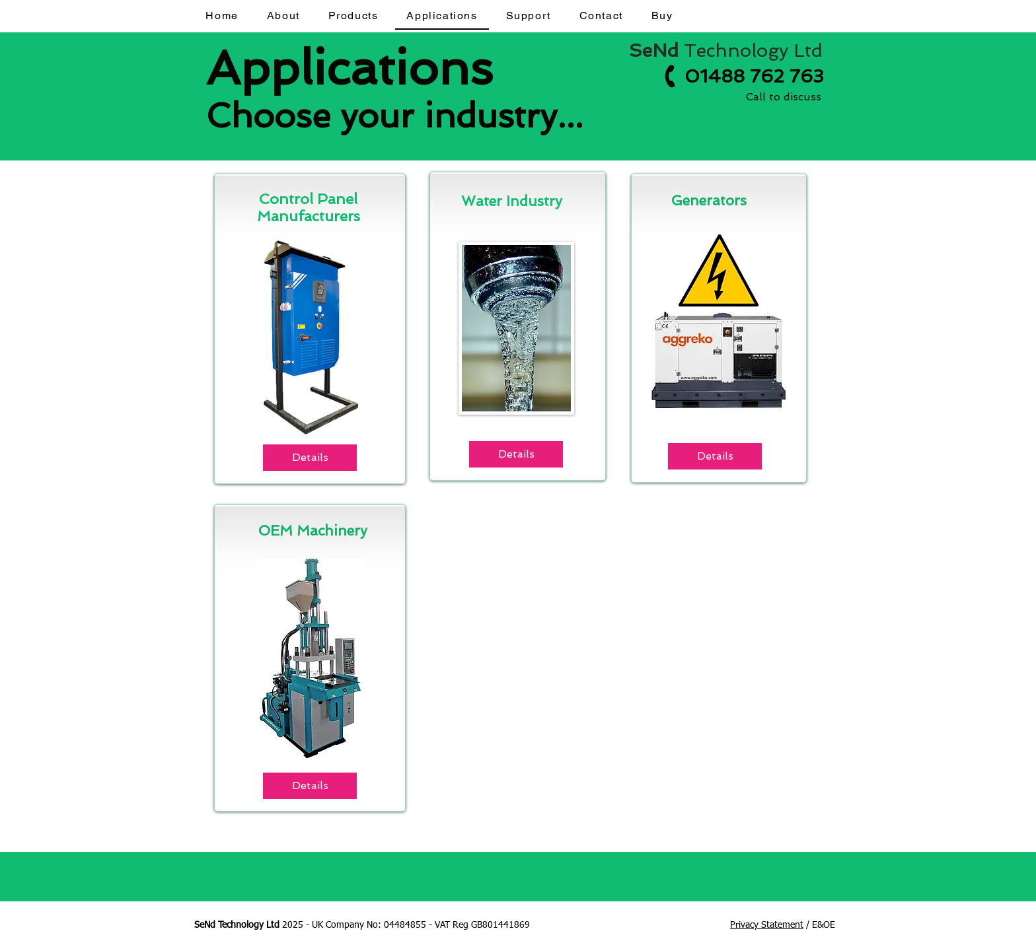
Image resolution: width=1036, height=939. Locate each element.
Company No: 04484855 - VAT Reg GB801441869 (428, 925)
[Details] (310, 457)
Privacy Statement (766, 925)
